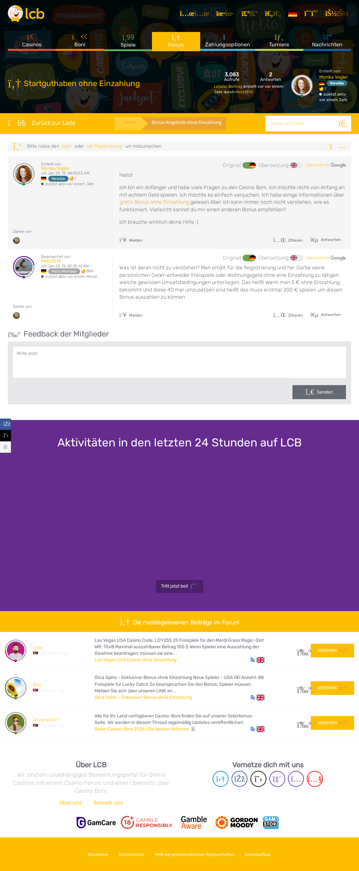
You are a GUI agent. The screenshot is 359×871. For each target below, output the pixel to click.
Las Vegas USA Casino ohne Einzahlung (135, 660)
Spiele (128, 42)
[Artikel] (196, 14)
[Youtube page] (315, 779)
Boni (80, 42)
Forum (176, 42)
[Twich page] (277, 779)
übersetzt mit (326, 165)
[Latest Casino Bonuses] (27, 14)
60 (301, 723)
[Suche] (343, 123)
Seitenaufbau (260, 854)
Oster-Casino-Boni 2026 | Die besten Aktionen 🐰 (145, 729)
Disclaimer (96, 854)
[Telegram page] (221, 779)
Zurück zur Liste (41, 123)
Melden (130, 240)
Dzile (38, 648)
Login (67, 146)
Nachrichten (327, 42)
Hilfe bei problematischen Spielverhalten (195, 854)
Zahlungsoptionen (227, 42)
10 (301, 687)
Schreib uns (108, 803)
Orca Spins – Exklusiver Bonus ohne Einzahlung (143, 697)
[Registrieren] (313, 14)
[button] (257, 660)
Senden (325, 392)
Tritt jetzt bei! (179, 586)
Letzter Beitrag (228, 86)
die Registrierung (104, 146)
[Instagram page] (296, 779)
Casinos (31, 42)
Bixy (37, 685)
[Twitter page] (258, 779)
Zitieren (288, 240)
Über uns (70, 803)
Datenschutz (131, 854)
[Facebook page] (239, 779)
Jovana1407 (46, 720)
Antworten (330, 239)
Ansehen (332, 650)
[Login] (338, 14)
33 (301, 650)
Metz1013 (244, 92)
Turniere (279, 42)
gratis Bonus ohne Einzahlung (154, 202)
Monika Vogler (333, 77)
